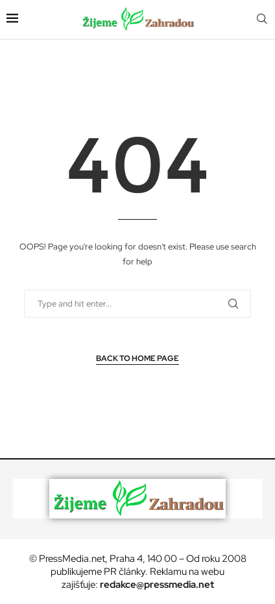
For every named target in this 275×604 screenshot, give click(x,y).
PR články (124, 571)
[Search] (262, 19)
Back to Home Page (137, 358)
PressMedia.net (72, 558)
